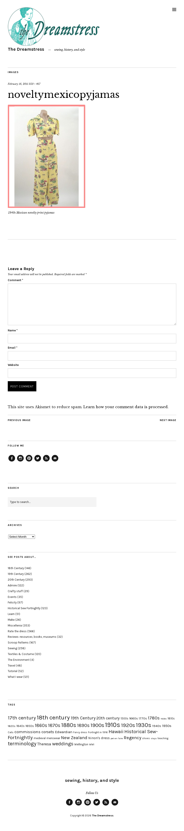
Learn (11, 614)
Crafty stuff (15, 591)
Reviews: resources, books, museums (32, 636)
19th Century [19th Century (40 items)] (83, 718)
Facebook (11, 461)
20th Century (16, 579)
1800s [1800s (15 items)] (164, 718)
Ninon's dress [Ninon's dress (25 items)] (99, 738)
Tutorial (12, 671)
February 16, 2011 (18, 83)
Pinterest (29, 461)
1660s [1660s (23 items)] (133, 718)
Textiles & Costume (21, 654)
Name (13, 330)
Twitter (37, 461)
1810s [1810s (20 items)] (171, 718)
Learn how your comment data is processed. (125, 407)
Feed (46, 461)
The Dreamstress (26, 49)
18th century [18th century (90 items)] (53, 717)
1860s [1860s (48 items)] (41, 725)
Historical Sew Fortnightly (24, 608)
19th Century (16, 574)
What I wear (15, 676)
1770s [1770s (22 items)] (143, 718)
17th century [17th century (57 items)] (22, 718)
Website (13, 365)
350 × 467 (34, 83)
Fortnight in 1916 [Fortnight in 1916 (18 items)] (98, 732)
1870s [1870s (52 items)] (54, 725)
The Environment (18, 659)
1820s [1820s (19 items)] (12, 726)
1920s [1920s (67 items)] (128, 725)
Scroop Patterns (18, 642)
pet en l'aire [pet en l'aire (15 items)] (117, 738)
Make (11, 619)
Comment (15, 280)
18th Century (16, 568)
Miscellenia (15, 625)
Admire (12, 585)
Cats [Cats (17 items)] (11, 732)
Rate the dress (17, 631)
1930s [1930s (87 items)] (143, 725)
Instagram (20, 461)
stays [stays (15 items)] (154, 738)
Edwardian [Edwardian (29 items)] (63, 732)
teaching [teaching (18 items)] (163, 738)
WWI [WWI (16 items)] (91, 744)
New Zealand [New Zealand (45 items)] (74, 737)
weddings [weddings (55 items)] (62, 744)
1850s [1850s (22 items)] (29, 726)
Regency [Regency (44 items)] (132, 737)
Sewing (12, 648)
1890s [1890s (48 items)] (83, 725)
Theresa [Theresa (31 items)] (44, 744)
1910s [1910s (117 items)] (112, 725)
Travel (11, 665)
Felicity (12, 602)
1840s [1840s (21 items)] (20, 726)
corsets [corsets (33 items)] (47, 732)
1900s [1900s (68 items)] (97, 725)
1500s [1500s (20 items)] (124, 718)
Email (12, 347)
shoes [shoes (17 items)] (146, 738)
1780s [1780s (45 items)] (154, 718)
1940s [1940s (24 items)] (156, 726)
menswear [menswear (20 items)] (53, 738)
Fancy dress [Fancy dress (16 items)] (80, 732)
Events (12, 597)
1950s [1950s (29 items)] (166, 726)
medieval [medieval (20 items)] (40, 738)
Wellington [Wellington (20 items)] (81, 744)
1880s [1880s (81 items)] (68, 725)
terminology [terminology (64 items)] (22, 743)
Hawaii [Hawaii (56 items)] (116, 731)
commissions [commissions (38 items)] (27, 731)
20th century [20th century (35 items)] (108, 718)
